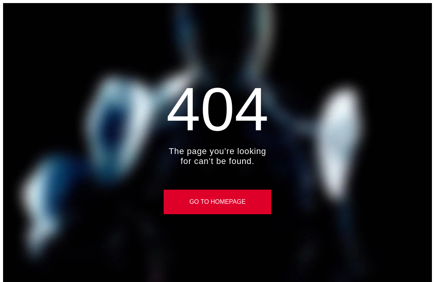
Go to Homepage (217, 201)
